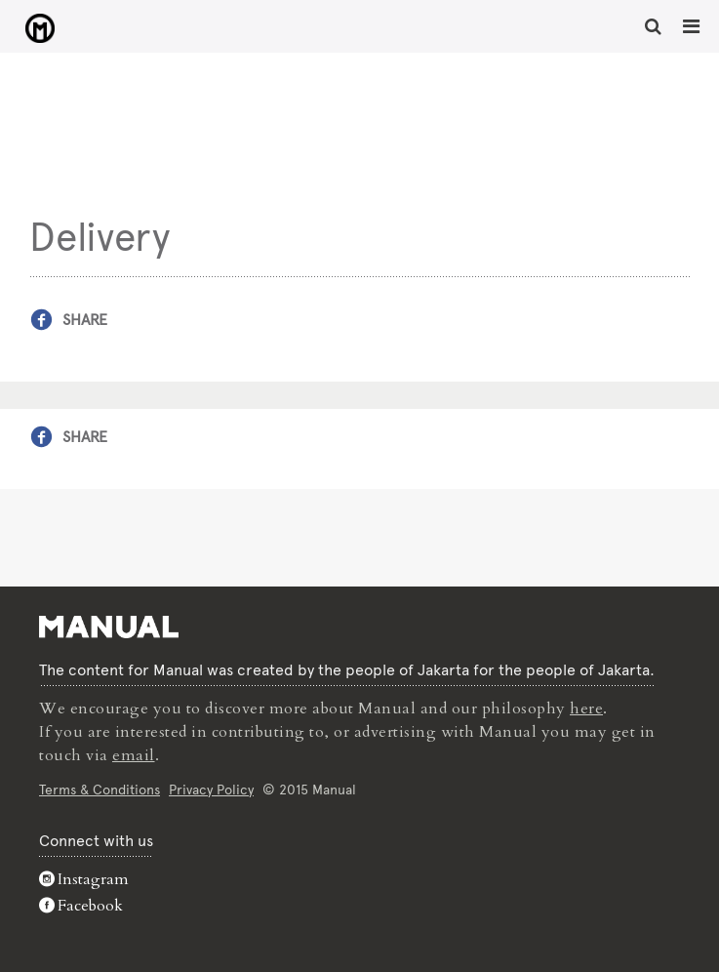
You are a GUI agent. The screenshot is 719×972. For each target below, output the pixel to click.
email (133, 755)
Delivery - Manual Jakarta (40, 28)
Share (84, 319)
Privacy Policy (211, 789)
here (586, 708)
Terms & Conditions (99, 789)
